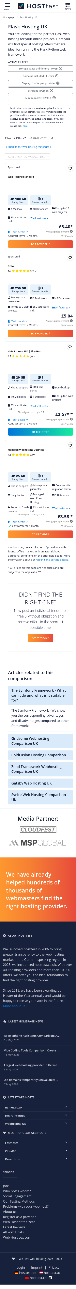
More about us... (15, 1006)
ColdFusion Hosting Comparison (38, 754)
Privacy (54, 1267)
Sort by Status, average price (27, 156)
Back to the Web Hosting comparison (28, 147)
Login (21, 1267)
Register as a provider (19, 1217)
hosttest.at (49, 1272)
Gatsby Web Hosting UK (31, 783)
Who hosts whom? (17, 1191)
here (25, 125)
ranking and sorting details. (52, 559)
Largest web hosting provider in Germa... (32, 1065)
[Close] (70, 108)
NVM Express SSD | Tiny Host (25, 351)
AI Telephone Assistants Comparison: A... (32, 1036)
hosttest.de (25, 1272)
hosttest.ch (35, 1278)
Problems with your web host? (25, 1206)
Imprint (36, 1267)
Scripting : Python (40, 90)
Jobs (6, 1186)
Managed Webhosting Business (26, 449)
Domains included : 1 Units (40, 76)
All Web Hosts (13, 1232)
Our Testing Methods (19, 1201)
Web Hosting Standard (21, 177)
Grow (11, 266)
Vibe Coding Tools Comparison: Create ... (31, 1050)
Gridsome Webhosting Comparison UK (30, 741)
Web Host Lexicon (16, 1237)
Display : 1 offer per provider (40, 83)
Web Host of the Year (19, 1222)
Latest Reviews (14, 1227)
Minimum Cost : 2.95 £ (40, 98)
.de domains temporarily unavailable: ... (31, 1080)
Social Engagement (17, 1196)
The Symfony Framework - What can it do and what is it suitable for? (38, 695)
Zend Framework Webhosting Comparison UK (36, 769)
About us (10, 1211)
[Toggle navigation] (7, 6)
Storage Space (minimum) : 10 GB (40, 68)
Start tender (40, 638)
